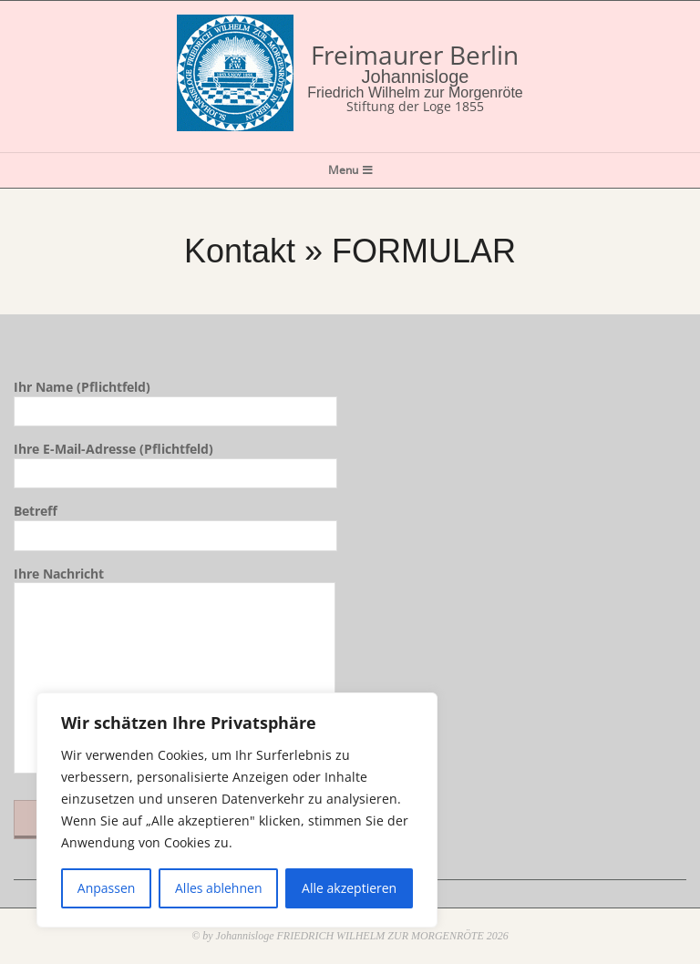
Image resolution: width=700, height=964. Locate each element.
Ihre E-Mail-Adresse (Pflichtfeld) (175, 461)
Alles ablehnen (218, 888)
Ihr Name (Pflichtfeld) (175, 399)
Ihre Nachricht (174, 671)
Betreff (175, 523)
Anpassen (106, 888)
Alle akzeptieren (349, 888)
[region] (237, 810)
